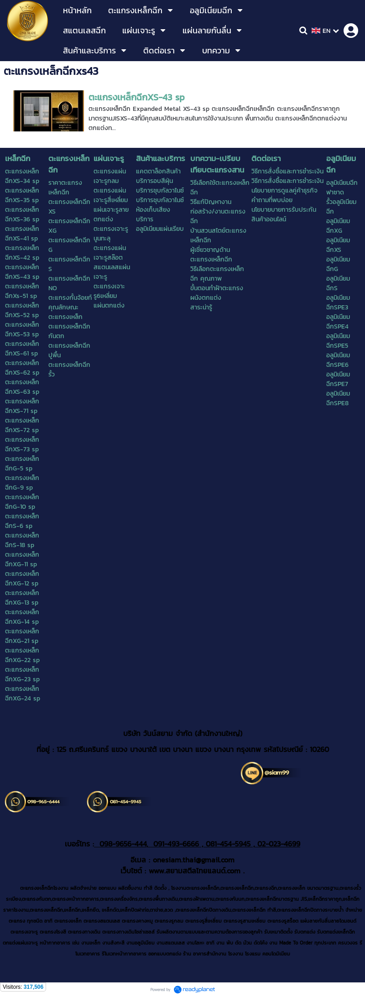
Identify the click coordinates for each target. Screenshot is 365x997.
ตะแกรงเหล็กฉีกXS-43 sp (137, 97)
